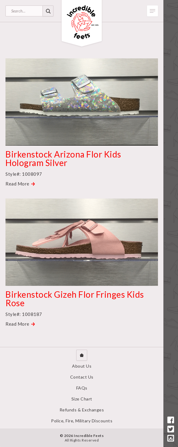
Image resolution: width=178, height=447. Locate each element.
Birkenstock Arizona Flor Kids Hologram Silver (63, 158)
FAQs (81, 387)
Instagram (170, 438)
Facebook (170, 420)
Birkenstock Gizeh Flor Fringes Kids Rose (74, 298)
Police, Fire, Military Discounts (81, 420)
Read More (17, 183)
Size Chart (81, 398)
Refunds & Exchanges (82, 409)
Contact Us (82, 376)
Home (81, 355)
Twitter (170, 429)
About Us (81, 366)
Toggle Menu (152, 10)
